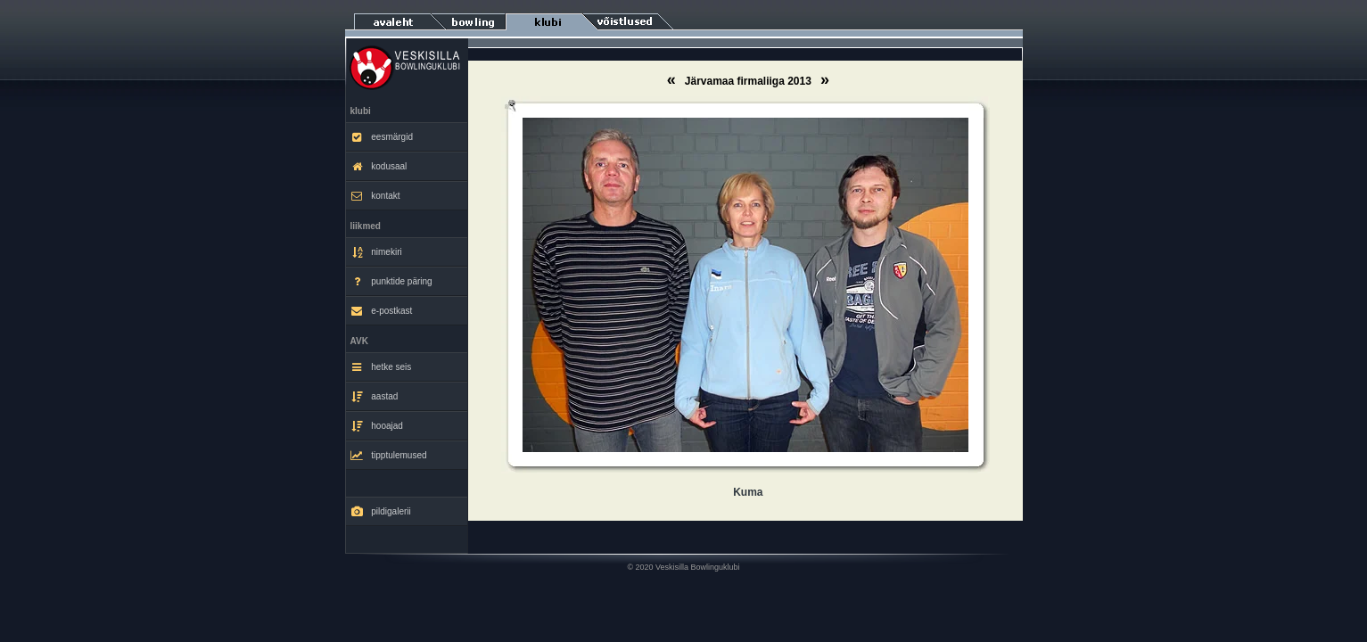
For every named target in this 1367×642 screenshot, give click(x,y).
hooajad (376, 426)
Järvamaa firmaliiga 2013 (749, 81)
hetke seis (381, 367)
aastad (374, 396)
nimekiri (376, 252)
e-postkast (381, 311)
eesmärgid (381, 137)
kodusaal (379, 166)
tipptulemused (388, 455)
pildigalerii (380, 511)
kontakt (375, 196)
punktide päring (391, 281)
